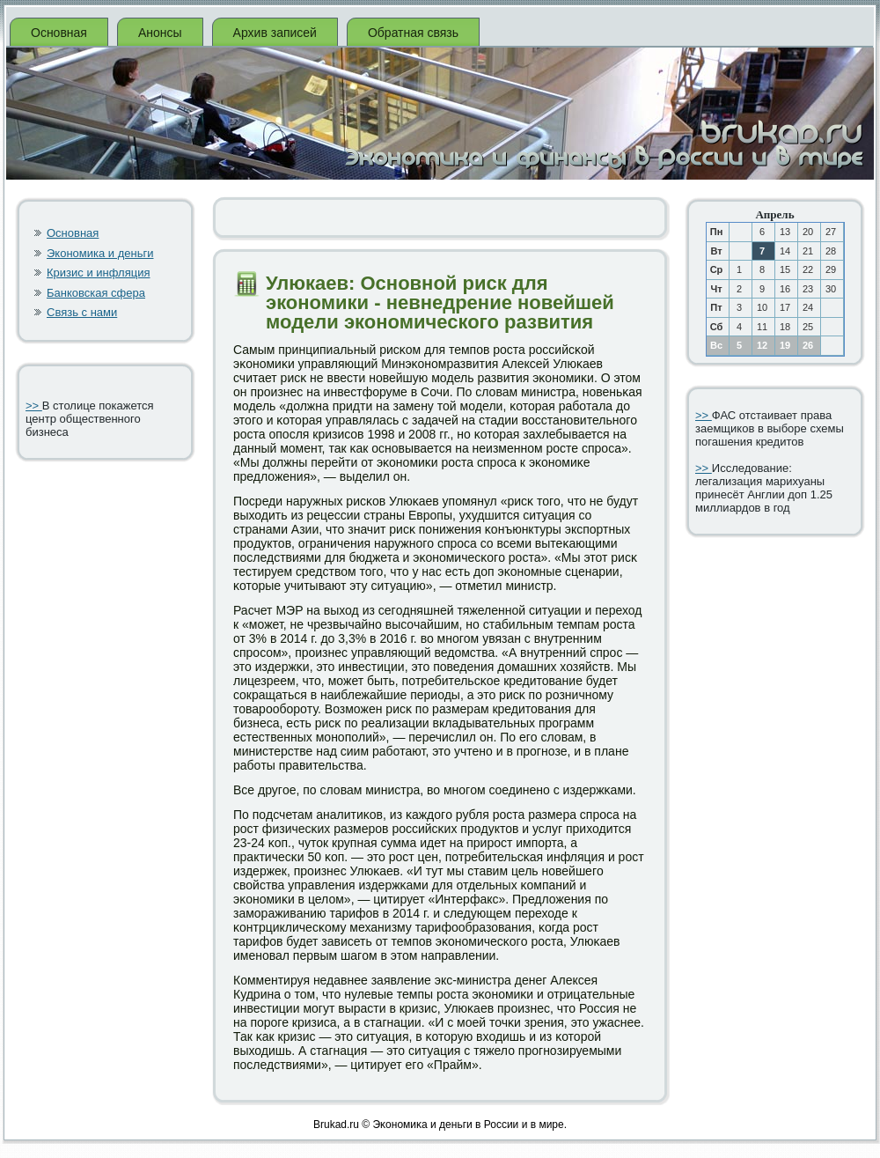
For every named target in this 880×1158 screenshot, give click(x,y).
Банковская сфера (96, 292)
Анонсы (160, 33)
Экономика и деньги (100, 253)
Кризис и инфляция (98, 272)
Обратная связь (413, 33)
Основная (59, 33)
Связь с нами (82, 312)
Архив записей (275, 33)
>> (34, 405)
